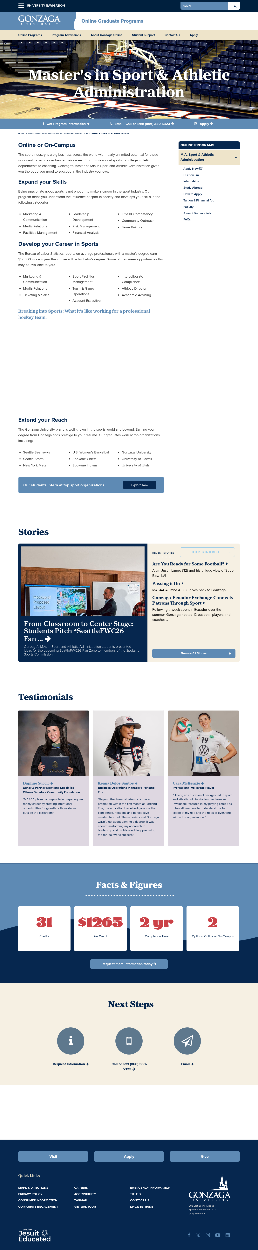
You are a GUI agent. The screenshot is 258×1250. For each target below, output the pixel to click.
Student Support (143, 35)
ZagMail (80, 1200)
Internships (191, 181)
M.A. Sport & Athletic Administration (197, 157)
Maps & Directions (33, 1187)
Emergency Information (150, 1187)
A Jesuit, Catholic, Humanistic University (51, 1234)
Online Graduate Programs (112, 21)
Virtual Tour (85, 1206)
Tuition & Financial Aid (198, 200)
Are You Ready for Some (190, 564)
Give (205, 1156)
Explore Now (139, 485)
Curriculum (191, 175)
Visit (53, 1156)
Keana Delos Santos (116, 783)
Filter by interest (205, 552)
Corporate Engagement (38, 1206)
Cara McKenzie (186, 783)
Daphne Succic (36, 783)
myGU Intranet (142, 1206)
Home (21, 133)
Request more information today (127, 963)
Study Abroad (192, 187)
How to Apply (192, 194)
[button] (21, 5)
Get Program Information (64, 123)
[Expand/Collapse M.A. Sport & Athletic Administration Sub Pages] (236, 157)
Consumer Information (38, 1200)
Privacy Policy (30, 1194)
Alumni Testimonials (197, 213)
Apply (194, 35)
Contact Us (172, 35)
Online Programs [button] (30, 35)
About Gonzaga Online (106, 35)
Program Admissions (66, 35)
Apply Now (193, 169)
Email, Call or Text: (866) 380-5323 (140, 123)
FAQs (187, 219)
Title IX (135, 1194)
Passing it (167, 584)
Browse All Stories (194, 653)
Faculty (188, 207)
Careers (81, 1187)
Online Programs (72, 133)
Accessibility (85, 1194)
